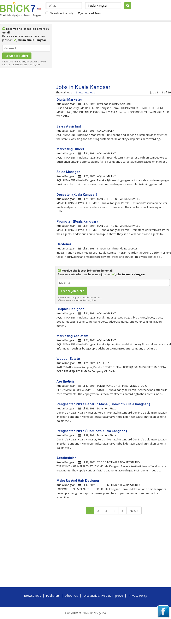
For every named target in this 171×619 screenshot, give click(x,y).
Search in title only (61, 13)
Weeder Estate (68, 359)
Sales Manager (68, 172)
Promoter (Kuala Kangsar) (77, 221)
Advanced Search (90, 13)
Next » (134, 511)
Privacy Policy (138, 596)
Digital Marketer (69, 99)
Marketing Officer (70, 149)
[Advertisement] (26, 132)
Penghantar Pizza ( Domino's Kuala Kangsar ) (92, 431)
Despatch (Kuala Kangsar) (77, 195)
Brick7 (17, 7)
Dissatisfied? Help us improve (103, 596)
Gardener (64, 244)
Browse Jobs (32, 596)
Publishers (53, 596)
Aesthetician (66, 381)
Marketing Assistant (72, 336)
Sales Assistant (69, 126)
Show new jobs (85, 92)
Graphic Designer (70, 309)
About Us (71, 596)
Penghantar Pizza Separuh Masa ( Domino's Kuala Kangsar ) (103, 404)
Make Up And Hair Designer (78, 481)
